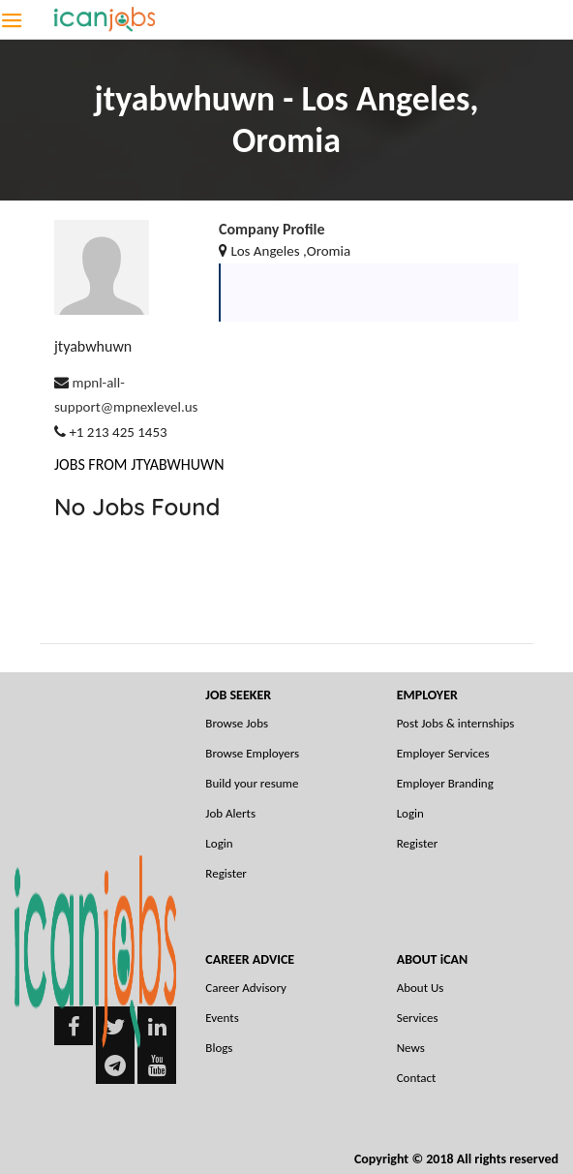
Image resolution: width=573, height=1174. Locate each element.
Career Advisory (245, 987)
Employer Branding (445, 783)
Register (226, 873)
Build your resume (251, 783)
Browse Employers (252, 753)
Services (417, 1017)
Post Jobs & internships (456, 723)
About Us (420, 987)
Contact (417, 1077)
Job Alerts (230, 813)
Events (221, 1017)
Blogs (218, 1047)
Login (218, 843)
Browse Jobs (236, 723)
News (411, 1047)
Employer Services (443, 753)
